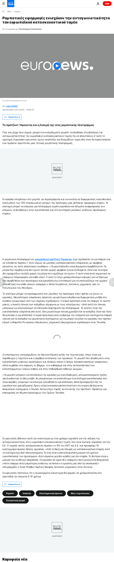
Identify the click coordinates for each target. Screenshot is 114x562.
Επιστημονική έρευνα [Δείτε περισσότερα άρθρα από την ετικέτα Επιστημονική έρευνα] (50, 493)
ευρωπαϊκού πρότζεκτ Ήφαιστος (53, 259)
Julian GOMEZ (12, 106)
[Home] (3, 11)
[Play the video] (57, 66)
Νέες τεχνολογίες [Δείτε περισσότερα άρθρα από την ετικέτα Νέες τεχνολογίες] (80, 493)
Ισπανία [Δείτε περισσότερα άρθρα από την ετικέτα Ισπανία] (27, 493)
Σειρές (17, 11)
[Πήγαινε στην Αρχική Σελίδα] (10, 3)
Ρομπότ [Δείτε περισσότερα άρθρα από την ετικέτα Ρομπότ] (10, 493)
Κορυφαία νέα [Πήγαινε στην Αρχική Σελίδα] (14, 559)
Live (107, 3)
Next (9, 11)
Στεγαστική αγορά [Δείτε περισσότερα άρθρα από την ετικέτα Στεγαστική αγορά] (15, 500)
